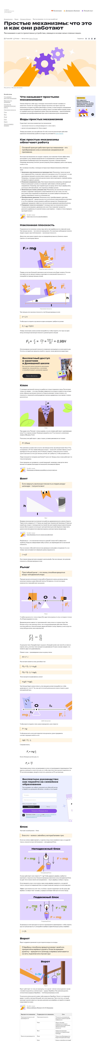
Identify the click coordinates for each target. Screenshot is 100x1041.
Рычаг (5, 117)
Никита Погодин (33, 38)
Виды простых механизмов (8, 101)
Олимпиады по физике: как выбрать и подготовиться (42, 470)
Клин (5, 112)
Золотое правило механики (8, 125)
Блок (5, 119)
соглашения (38, 814)
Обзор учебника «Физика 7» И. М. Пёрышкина (40, 1008)
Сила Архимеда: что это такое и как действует (40, 535)
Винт (5, 115)
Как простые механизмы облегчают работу (10, 106)
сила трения (59, 134)
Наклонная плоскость (10, 110)
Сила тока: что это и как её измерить (37, 216)
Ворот (6, 122)
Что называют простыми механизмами (10, 97)
